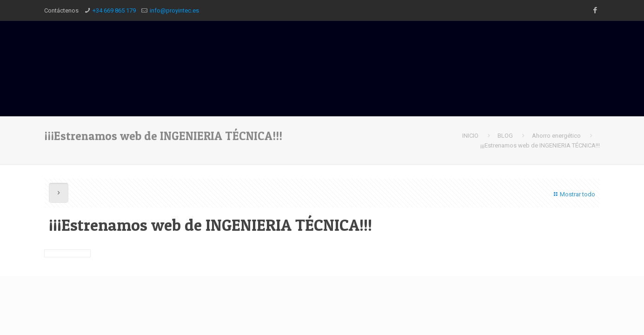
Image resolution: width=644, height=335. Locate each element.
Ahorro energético (556, 135)
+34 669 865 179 (114, 10)
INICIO (470, 135)
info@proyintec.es (174, 10)
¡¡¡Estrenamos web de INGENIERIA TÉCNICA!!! (540, 145)
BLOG (505, 135)
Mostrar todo (573, 194)
